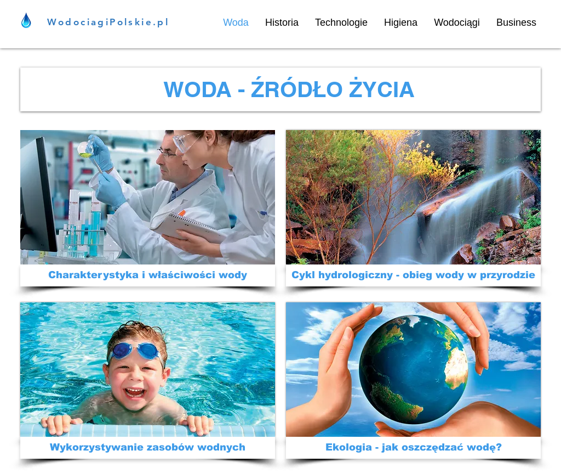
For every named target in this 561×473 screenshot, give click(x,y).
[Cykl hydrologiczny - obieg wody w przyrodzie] (413, 275)
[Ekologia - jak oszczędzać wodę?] (413, 448)
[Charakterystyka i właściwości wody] (147, 275)
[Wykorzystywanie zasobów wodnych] (147, 448)
